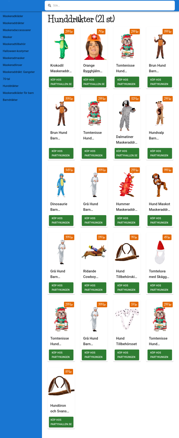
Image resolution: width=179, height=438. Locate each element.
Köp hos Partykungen (126, 82)
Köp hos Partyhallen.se (61, 82)
